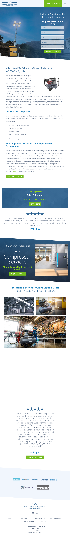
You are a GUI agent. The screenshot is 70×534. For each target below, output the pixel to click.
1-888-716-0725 (52, 3)
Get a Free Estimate (14, 177)
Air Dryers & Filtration (39, 510)
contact (14, 171)
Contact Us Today (35, 457)
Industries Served (29, 513)
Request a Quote (52, 52)
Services (10, 510)
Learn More (35, 204)
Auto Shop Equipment (56, 510)
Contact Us (43, 513)
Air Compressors (22, 510)
